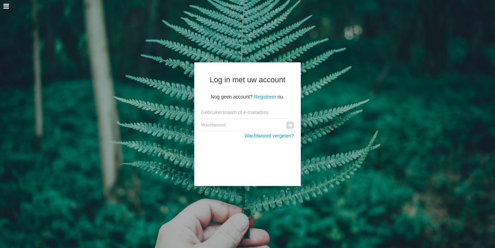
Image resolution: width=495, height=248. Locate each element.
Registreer (265, 97)
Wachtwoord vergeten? (269, 135)
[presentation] (247, 158)
